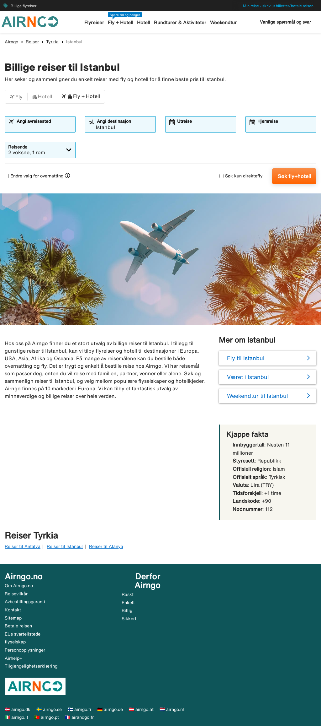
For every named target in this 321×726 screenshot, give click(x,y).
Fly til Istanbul (246, 358)
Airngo (11, 42)
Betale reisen (18, 626)
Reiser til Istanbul (65, 546)
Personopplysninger (25, 650)
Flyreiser (94, 22)
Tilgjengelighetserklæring (31, 666)
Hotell (143, 22)
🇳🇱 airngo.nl (172, 709)
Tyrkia (52, 42)
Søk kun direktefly (241, 176)
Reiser (32, 42)
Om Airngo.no (19, 585)
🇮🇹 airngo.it (16, 717)
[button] (16, 96)
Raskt (128, 594)
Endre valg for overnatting (34, 176)
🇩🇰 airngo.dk (17, 709)
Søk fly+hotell (294, 176)
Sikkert (129, 618)
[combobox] (44, 127)
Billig (127, 610)
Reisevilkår (16, 594)
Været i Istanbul (248, 377)
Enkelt (128, 602)
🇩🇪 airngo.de (110, 709)
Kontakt (13, 610)
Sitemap (13, 618)
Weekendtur (223, 22)
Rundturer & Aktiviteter (180, 22)
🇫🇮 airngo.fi (79, 709)
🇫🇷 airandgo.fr (79, 717)
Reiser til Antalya (22, 546)
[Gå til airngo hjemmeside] (30, 21)
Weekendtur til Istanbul (257, 395)
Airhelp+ (13, 658)
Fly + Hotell (120, 22)
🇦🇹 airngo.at (141, 709)
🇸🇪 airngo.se (49, 709)
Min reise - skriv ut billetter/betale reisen (278, 6)
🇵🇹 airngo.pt (46, 717)
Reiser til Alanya (106, 546)
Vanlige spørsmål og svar (285, 22)
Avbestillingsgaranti (25, 601)
